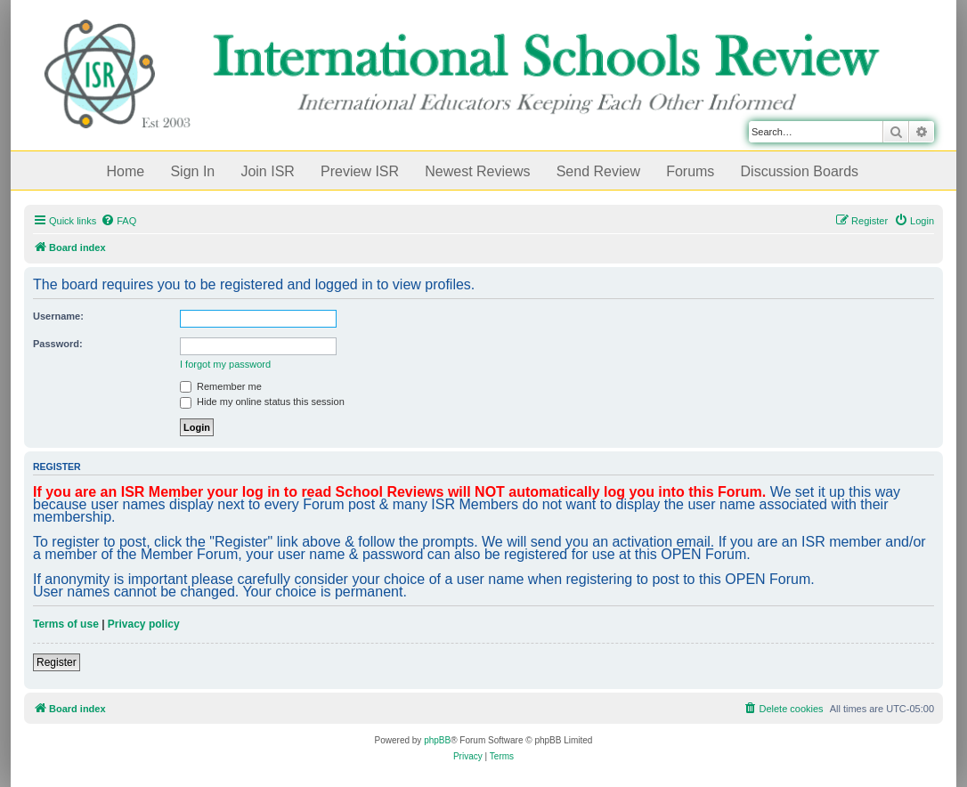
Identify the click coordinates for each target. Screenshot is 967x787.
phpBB (437, 740)
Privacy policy (144, 624)
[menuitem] (118, 220)
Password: (58, 343)
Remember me (221, 386)
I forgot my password (225, 364)
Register (57, 662)
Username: (58, 316)
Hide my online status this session (262, 401)
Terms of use (66, 624)
